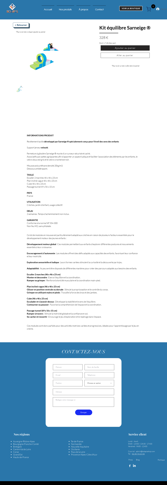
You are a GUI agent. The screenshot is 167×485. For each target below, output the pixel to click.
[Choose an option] (99, 383)
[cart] (149, 9)
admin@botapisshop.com (145, 451)
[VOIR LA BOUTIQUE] (130, 8)
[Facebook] (129, 465)
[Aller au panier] (125, 55)
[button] (140, 15)
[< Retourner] (21, 25)
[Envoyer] (83, 412)
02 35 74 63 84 (138, 454)
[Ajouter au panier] (125, 48)
